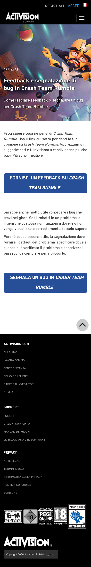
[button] (85, 5)
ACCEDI (74, 6)
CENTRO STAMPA (15, 368)
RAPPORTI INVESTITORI (19, 384)
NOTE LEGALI (12, 461)
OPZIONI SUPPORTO (17, 423)
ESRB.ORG (10, 493)
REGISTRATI (55, 6)
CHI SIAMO (10, 352)
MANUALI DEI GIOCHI (17, 431)
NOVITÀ (8, 392)
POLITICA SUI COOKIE (17, 485)
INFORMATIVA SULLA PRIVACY (23, 477)
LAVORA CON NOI (14, 360)
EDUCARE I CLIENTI (16, 376)
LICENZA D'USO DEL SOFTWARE (24, 439)
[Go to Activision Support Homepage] (25, 18)
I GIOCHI (9, 416)
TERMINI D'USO (14, 469)
